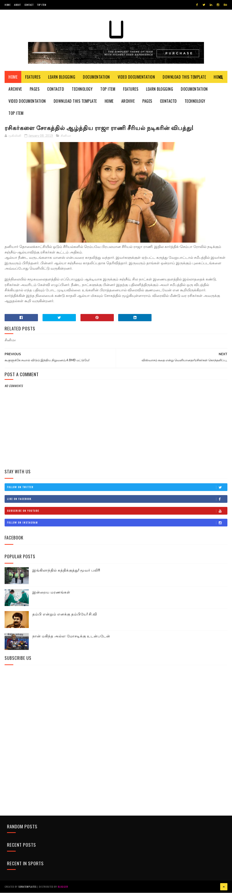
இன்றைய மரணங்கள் (51, 592)
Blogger (63, 887)
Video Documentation (136, 77)
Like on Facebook (117, 499)
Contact (29, 5)
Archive (15, 89)
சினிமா (66, 136)
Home (7, 5)
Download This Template (184, 77)
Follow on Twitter (117, 487)
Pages (35, 89)
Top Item (41, 5)
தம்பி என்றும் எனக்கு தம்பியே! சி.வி (64, 614)
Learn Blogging (61, 77)
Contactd (55, 89)
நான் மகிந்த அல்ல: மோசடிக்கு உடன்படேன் (71, 636)
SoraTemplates (27, 887)
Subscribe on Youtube (117, 511)
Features (32, 77)
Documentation (96, 77)
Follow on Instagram (117, 523)
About (17, 5)
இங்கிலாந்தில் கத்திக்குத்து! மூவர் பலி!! (66, 570)
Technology (82, 89)
